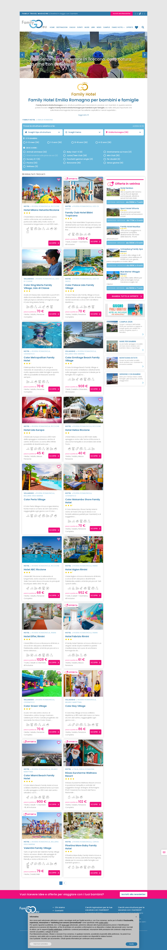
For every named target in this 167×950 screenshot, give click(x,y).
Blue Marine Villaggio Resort (130, 272)
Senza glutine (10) (113, 163)
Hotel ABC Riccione (42, 571)
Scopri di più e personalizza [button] (41, 944)
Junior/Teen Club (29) (75, 155)
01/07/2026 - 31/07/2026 (115, 288)
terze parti (65, 925)
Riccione (55, 206)
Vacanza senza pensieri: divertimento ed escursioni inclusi (131, 214)
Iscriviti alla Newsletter (121, 13)
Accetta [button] (131, 944)
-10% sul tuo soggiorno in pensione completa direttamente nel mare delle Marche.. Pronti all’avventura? (124, 234)
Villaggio (29, 279)
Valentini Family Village (37, 848)
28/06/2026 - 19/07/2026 (116, 220)
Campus (106, 27)
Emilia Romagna (45, 120)
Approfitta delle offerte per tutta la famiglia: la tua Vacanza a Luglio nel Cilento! (124, 281)
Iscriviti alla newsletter (134, 894)
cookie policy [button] (103, 923)
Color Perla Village (42, 501)
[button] (136, 917)
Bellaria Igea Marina (75, 354)
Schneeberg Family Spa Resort (131, 250)
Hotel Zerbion (126, 188)
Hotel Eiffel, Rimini (42, 638)
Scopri (54, 243)
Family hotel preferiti (136, 27)
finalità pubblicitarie (55, 929)
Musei (87, 27)
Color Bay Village (83, 707)
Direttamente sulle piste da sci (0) (40, 155)
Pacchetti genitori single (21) (78, 159)
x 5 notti (134, 243)
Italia (75, 769)
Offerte (129, 27)
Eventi (80, 27)
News (99, 27)
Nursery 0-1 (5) (31, 159)
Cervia (96, 842)
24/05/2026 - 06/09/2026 (116, 265)
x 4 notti (134, 265)
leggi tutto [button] (83, 115)
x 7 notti (134, 202)
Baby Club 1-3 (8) (72, 152)
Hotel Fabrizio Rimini (83, 638)
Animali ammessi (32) (35, 152)
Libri (93, 27)
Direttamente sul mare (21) (118, 152)
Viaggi (72, 27)
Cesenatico (29, 354)
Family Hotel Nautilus (130, 226)
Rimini (95, 566)
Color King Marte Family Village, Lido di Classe (42, 288)
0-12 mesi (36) (31, 142)
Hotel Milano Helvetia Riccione (42, 211)
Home (52, 27)
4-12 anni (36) (103, 142)
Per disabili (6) (112, 159)
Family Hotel (118, 27)
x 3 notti (135, 220)
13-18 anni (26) (79, 142)
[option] (83, 61)
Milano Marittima (73, 702)
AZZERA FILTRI (138, 126)
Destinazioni (61, 27)
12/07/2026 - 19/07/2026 (115, 202)
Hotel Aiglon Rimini (83, 571)
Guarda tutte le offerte (127, 296)
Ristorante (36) (72, 163)
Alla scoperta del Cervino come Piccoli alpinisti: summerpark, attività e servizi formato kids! (130, 195)
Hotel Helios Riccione (83, 431)
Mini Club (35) (112, 155)
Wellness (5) (30, 166)
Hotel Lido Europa (42, 431)
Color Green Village (42, 707)
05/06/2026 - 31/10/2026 (116, 243)
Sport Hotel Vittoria (129, 208)
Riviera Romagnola (41, 206)
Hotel (27, 206)
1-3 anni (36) (54, 142)
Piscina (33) (30, 163)
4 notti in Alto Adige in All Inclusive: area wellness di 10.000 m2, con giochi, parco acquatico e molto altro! (124, 258)
